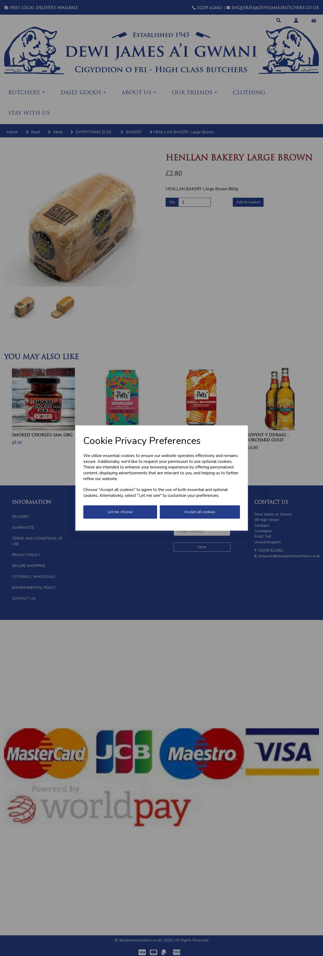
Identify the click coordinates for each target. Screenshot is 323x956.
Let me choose (120, 511)
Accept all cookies (199, 511)
